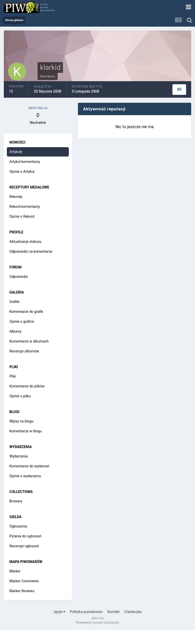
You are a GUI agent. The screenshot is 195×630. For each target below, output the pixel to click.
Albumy (15, 331)
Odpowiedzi (18, 277)
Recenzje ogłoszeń (24, 546)
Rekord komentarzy (24, 207)
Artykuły (15, 152)
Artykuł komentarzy (24, 162)
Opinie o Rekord (21, 216)
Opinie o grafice (21, 321)
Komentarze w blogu (25, 431)
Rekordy (15, 197)
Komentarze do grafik (26, 312)
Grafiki (14, 302)
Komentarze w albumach (28, 341)
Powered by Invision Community (97, 622)
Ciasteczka (133, 612)
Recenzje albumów (24, 351)
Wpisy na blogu (21, 421)
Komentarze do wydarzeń (29, 466)
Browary (15, 501)
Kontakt (113, 612)
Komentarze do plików (26, 386)
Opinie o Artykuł (21, 171)
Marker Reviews (22, 591)
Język (59, 612)
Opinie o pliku (20, 396)
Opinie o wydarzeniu (25, 476)
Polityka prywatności (86, 612)
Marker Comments (24, 581)
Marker (15, 571)
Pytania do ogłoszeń (25, 536)
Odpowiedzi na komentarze (30, 251)
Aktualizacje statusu (25, 242)
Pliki (12, 376)
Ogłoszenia (18, 526)
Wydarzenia (18, 456)
